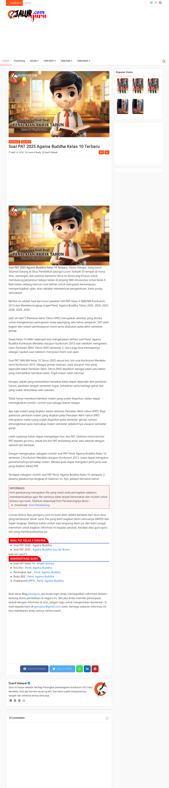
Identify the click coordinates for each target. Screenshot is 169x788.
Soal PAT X (26, 142)
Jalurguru (34, 594)
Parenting (19, 60)
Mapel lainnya (45, 563)
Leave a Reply (34, 152)
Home (5, 60)
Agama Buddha (42, 549)
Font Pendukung (39, 505)
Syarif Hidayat (18, 683)
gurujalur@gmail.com (47, 606)
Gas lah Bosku (61, 549)
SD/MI (34, 60)
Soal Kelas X (14, 142)
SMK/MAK (83, 60)
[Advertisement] (111, 31)
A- (107, 152)
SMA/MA (66, 60)
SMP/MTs (50, 60)
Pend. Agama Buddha (38, 568)
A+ (101, 152)
